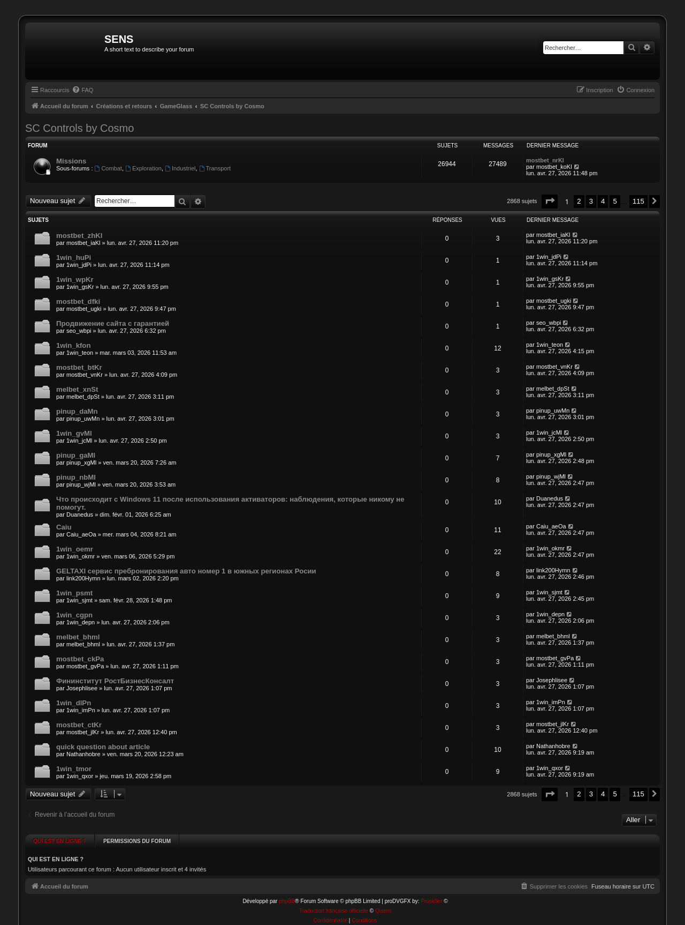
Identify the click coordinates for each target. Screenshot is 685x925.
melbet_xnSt (77, 389)
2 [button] (579, 201)
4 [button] (603, 201)
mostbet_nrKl (545, 160)
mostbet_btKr (79, 367)
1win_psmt (74, 593)
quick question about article (103, 747)
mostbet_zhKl (79, 236)
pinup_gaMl (75, 455)
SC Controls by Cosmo (79, 128)
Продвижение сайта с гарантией (112, 323)
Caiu (64, 527)
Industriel (180, 168)
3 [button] (591, 201)
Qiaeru (383, 907)
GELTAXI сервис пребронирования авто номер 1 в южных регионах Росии (186, 571)
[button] (550, 201)
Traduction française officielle (333, 907)
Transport (215, 168)
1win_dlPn (73, 703)
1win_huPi (73, 257)
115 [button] (638, 201)
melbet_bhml (78, 637)
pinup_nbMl (76, 477)
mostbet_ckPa (80, 659)
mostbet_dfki (78, 301)
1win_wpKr (75, 279)
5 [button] (614, 201)
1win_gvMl (74, 433)
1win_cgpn (74, 615)
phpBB (287, 897)
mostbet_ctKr (79, 725)
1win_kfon (73, 345)
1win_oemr (74, 549)
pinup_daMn (77, 411)
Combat (108, 168)
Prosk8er (431, 897)
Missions (71, 161)
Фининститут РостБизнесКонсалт (115, 681)
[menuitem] (82, 90)
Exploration (143, 168)
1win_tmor (74, 769)
